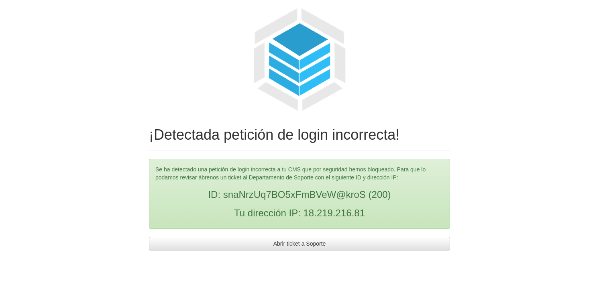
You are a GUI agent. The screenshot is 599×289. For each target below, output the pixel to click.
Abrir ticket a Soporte (299, 243)
